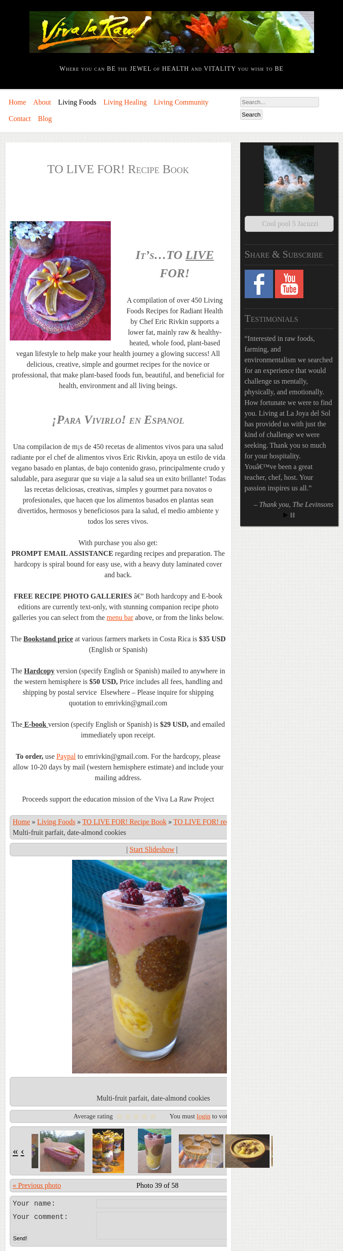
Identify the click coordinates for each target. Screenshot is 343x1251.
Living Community (181, 102)
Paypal (66, 756)
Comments (66, 1241)
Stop (293, 504)
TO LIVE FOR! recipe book (214, 822)
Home (17, 102)
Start (285, 504)
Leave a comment (152, 1202)
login (203, 1116)
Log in (14, 1241)
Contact (20, 118)
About (42, 102)
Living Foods (77, 102)
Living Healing (124, 102)
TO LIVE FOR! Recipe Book (124, 822)
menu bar (120, 617)
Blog (45, 118)
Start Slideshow (151, 849)
